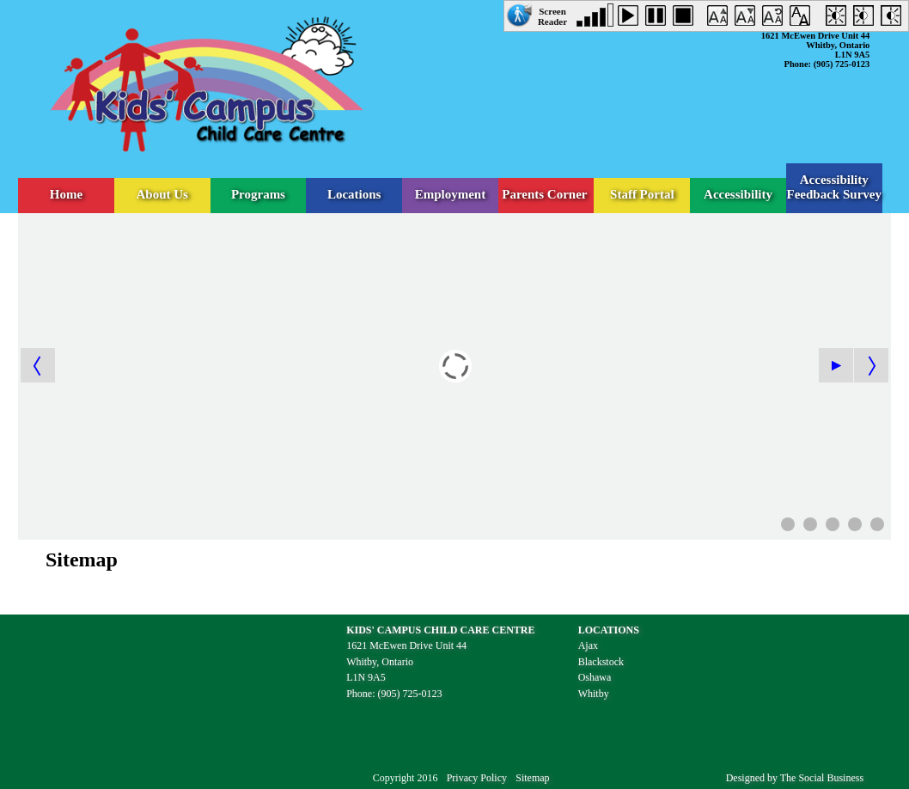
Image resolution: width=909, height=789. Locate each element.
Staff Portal (642, 194)
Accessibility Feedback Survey (834, 187)
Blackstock (601, 662)
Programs (258, 194)
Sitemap (532, 778)
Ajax (588, 645)
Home (66, 194)
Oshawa (595, 677)
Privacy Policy (477, 778)
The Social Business (821, 778)
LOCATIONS (608, 630)
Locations (354, 194)
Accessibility (738, 194)
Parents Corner (546, 194)
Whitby (593, 694)
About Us (162, 194)
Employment (450, 194)
